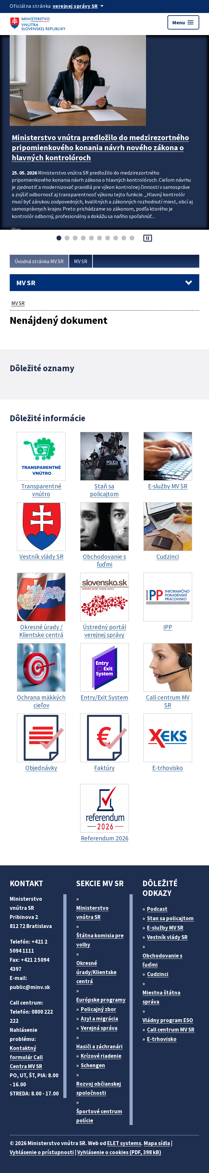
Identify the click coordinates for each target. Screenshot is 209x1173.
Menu (183, 22)
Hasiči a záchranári (99, 1046)
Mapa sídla (157, 1143)
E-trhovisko (162, 1039)
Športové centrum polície (99, 1116)
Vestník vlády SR (167, 937)
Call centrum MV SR (170, 1029)
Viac (16, 229)
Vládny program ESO (167, 1020)
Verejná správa (99, 1028)
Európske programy (101, 999)
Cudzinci (157, 974)
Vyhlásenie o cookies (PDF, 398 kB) (119, 1152)
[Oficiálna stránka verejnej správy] (79, 6)
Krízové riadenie (101, 1055)
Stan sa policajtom (170, 918)
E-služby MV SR (165, 927)
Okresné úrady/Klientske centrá (96, 972)
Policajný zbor (98, 1009)
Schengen (93, 1065)
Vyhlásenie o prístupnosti (42, 1152)
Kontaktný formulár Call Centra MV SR (26, 1057)
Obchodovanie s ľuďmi (162, 960)
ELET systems (124, 1143)
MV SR (80, 261)
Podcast (157, 908)
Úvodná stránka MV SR (39, 261)
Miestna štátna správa (161, 997)
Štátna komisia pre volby (100, 940)
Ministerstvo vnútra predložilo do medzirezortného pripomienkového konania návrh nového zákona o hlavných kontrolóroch (100, 147)
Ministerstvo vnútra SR (92, 912)
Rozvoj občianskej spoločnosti (98, 1088)
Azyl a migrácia (99, 1018)
